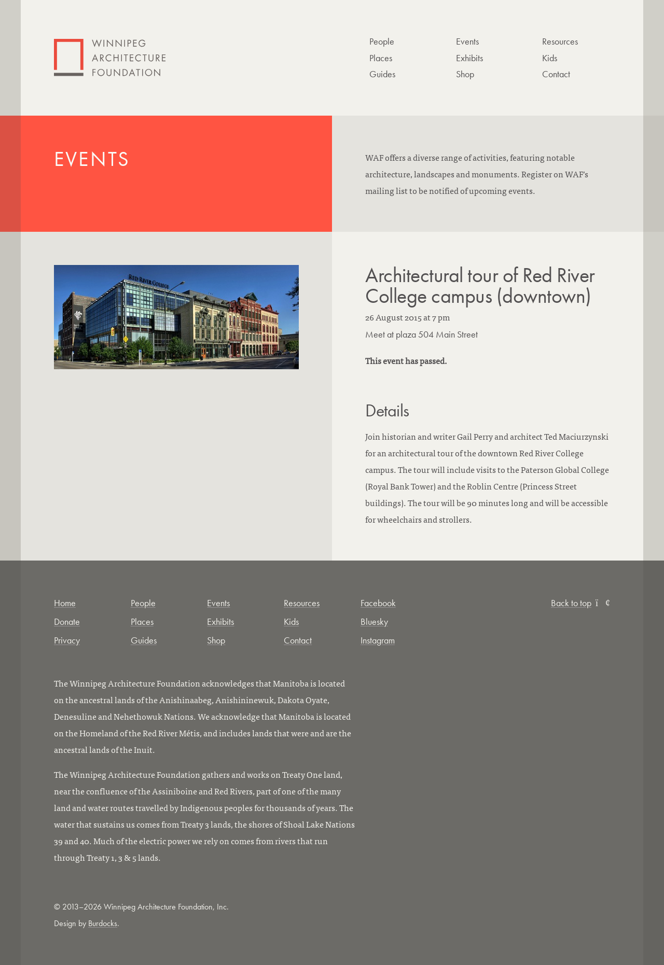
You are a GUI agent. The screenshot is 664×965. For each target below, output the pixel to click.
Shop (465, 74)
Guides (382, 74)
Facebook (378, 603)
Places (380, 58)
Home (65, 603)
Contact (556, 74)
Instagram (378, 640)
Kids (549, 58)
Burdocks (102, 923)
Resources (560, 41)
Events (467, 41)
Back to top (580, 603)
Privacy (67, 640)
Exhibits (469, 58)
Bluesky (374, 621)
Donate (67, 621)
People (381, 41)
